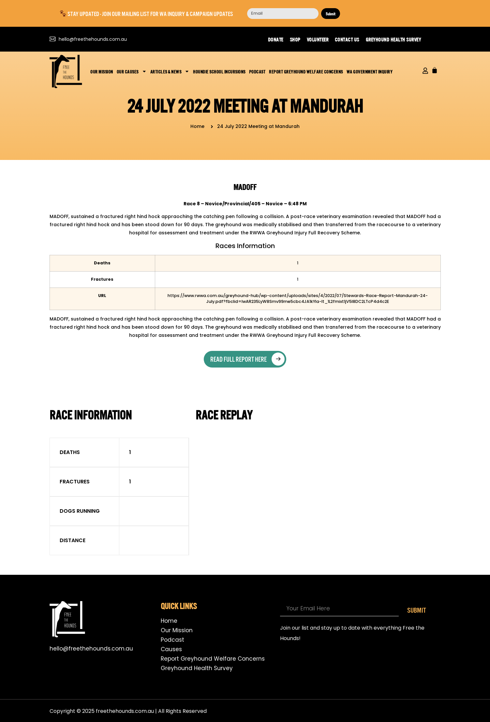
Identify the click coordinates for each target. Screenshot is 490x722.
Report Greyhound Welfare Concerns (306, 71)
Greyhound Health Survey (393, 39)
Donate (275, 39)
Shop (295, 39)
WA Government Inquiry (370, 71)
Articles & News (170, 71)
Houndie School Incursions (219, 71)
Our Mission (101, 71)
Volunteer (318, 39)
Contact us (347, 39)
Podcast (257, 71)
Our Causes (132, 71)
